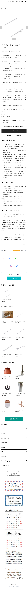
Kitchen (3, 429)
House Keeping (5, 461)
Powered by (14, 586)
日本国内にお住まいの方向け (14, 135)
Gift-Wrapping (5, 465)
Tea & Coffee (5, 438)
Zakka (3, 447)
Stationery (4, 442)
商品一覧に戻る (14, 419)
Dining (3, 433)
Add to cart (14, 131)
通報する (25, 245)
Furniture (3, 456)
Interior (3, 451)
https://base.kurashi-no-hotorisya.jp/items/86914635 (13, 222)
